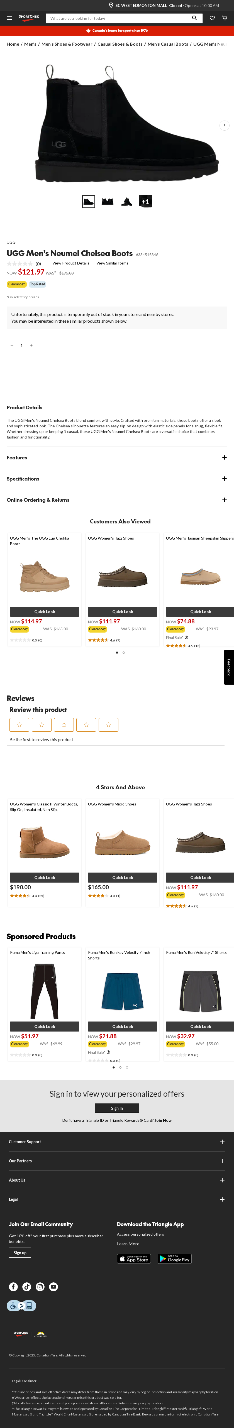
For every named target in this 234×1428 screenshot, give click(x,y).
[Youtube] (53, 1286)
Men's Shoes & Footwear (67, 43)
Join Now (163, 1120)
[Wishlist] (212, 18)
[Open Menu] (9, 18)
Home (13, 43)
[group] (26, 629)
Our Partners (117, 1161)
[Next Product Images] (225, 126)
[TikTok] (26, 1286)
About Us (117, 1180)
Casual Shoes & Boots (120, 43)
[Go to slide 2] (107, 201)
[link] (26, 263)
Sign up (20, 1252)
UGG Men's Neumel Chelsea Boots (70, 253)
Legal (117, 1199)
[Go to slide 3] (126, 201)
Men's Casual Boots (168, 43)
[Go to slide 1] (88, 201)
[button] (194, 18)
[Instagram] (40, 1286)
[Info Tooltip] (186, 637)
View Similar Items (112, 263)
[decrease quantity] (12, 345)
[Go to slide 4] (145, 201)
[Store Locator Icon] (111, 5)
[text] (44, 640)
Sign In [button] (117, 1108)
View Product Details (70, 263)
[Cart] (224, 18)
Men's (30, 43)
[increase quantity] (31, 345)
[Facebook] (13, 1286)
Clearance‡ (16, 284)
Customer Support (117, 1142)
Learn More (128, 1243)
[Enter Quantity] (21, 345)
